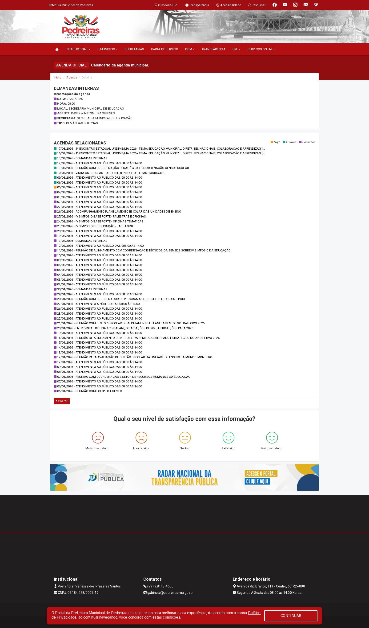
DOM (190, 49)
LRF (237, 49)
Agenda (71, 77)
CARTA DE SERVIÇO (164, 49)
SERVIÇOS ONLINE (262, 49)
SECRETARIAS (134, 49)
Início (57, 77)
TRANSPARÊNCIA (213, 49)
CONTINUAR (291, 615)
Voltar (61, 401)
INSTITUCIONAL (78, 49)
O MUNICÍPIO (107, 49)
